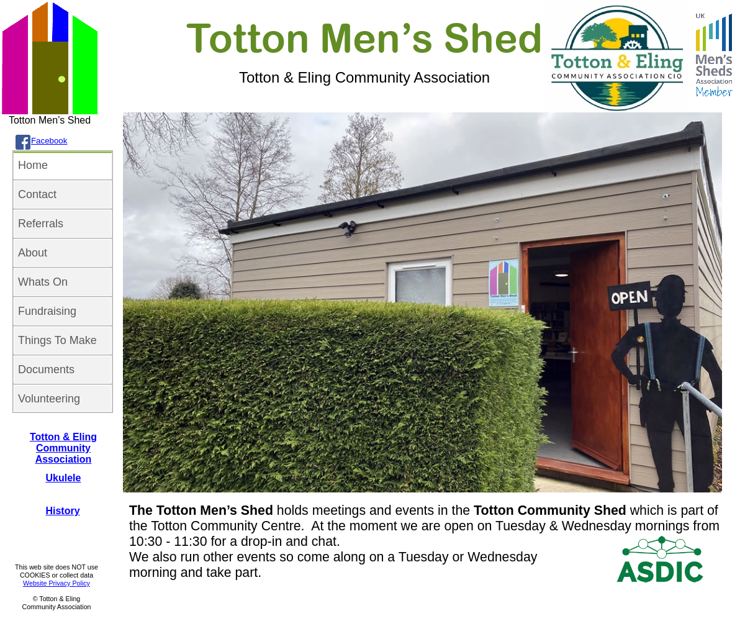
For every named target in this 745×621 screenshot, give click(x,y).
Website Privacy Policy (56, 583)
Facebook (49, 140)
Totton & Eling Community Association (63, 448)
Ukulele (63, 478)
